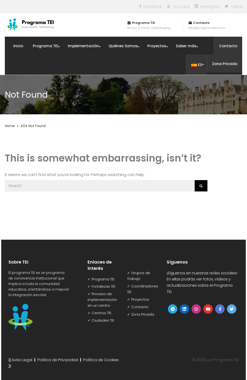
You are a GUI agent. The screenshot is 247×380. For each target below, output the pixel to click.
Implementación (83, 45)
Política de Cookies (101, 360)
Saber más (186, 45)
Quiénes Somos (123, 45)
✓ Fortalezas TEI (101, 286)
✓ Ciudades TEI (101, 320)
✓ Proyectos (138, 299)
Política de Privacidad (57, 360)
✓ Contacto (138, 306)
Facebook (152, 6)
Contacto (228, 45)
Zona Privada (224, 63)
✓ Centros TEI (99, 312)
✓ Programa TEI (101, 279)
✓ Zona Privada (140, 314)
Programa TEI (45, 45)
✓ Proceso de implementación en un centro (102, 299)
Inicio (18, 45)
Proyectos (156, 45)
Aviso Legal (22, 360)
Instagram (210, 6)
